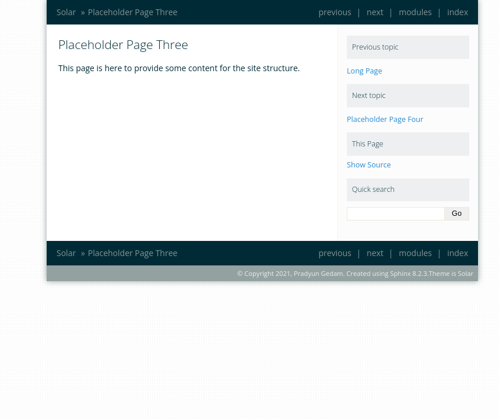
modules (415, 12)
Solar (66, 12)
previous (334, 12)
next (375, 12)
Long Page (364, 71)
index (457, 12)
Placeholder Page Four (385, 119)
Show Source (369, 165)
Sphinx (400, 273)
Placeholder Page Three (133, 12)
